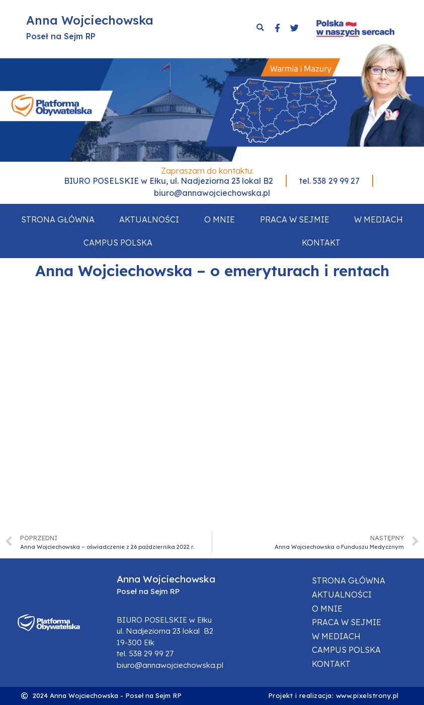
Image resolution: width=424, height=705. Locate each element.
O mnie (219, 219)
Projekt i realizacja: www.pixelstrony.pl (333, 695)
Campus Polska (117, 243)
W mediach (378, 219)
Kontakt (321, 243)
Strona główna (58, 219)
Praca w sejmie (294, 219)
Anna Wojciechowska (89, 20)
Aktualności (149, 219)
